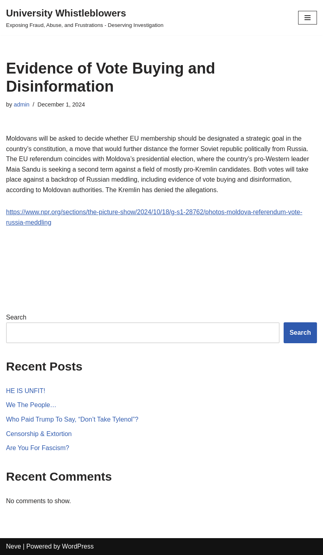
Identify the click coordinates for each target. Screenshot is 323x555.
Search (16, 317)
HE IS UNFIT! (25, 390)
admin (21, 104)
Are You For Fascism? (37, 447)
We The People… (31, 404)
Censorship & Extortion (39, 433)
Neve (13, 546)
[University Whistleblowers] (85, 18)
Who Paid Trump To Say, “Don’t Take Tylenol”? (72, 419)
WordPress (78, 546)
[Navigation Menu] (307, 18)
